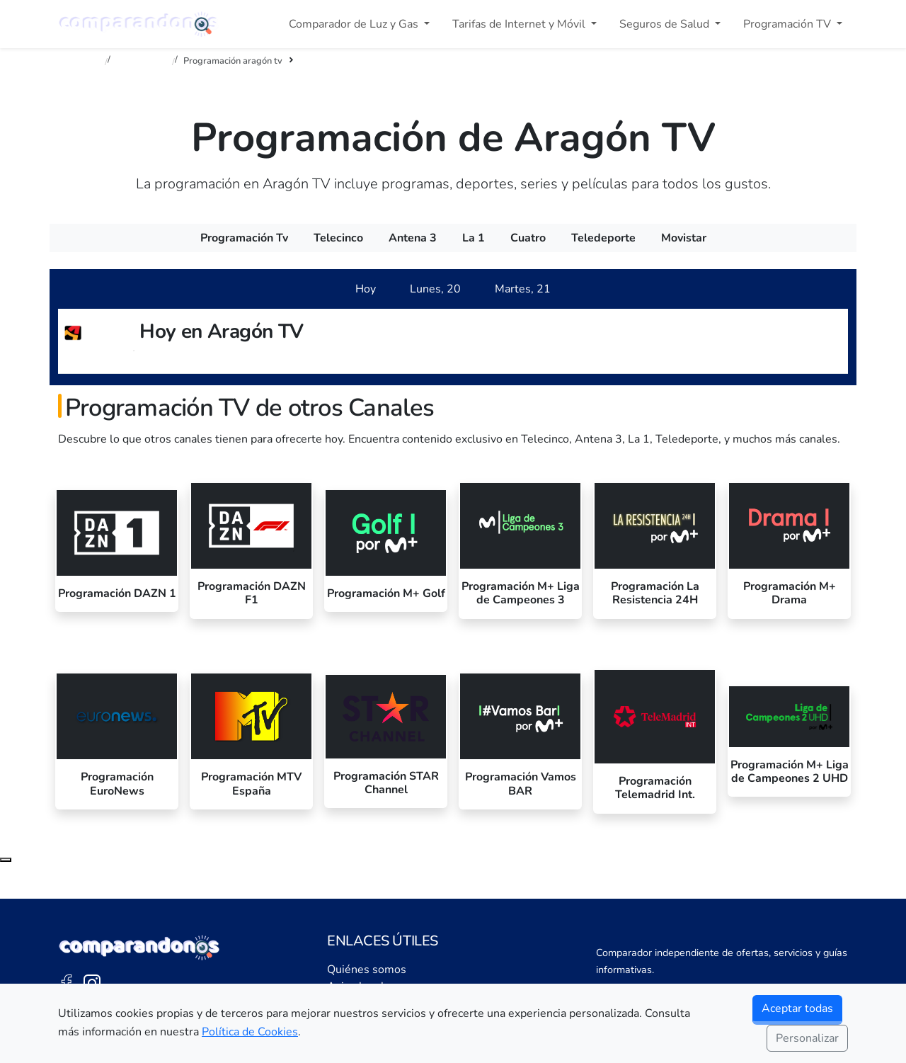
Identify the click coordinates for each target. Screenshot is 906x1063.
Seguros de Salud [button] (665, 24)
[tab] (365, 289)
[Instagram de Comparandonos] (92, 982)
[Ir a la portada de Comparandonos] (139, 947)
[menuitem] (244, 238)
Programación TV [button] (788, 24)
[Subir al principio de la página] (5, 860)
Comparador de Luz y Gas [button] (355, 24)
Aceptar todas (797, 1008)
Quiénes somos (366, 969)
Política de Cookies (250, 1032)
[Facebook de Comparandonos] (66, 982)
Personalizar (807, 1038)
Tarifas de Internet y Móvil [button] (520, 24)
